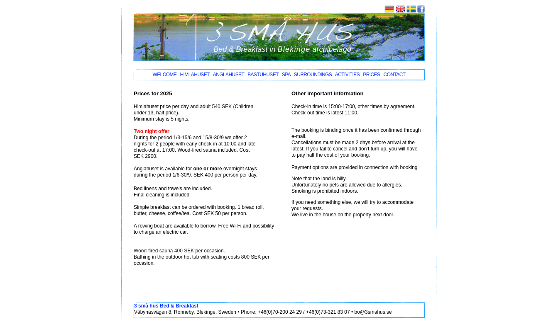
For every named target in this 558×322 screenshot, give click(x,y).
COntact (395, 74)
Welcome (164, 74)
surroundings (313, 74)
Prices (371, 74)
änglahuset (228, 74)
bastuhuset (262, 74)
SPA (286, 74)
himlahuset (195, 74)
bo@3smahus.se (373, 312)
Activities (347, 74)
